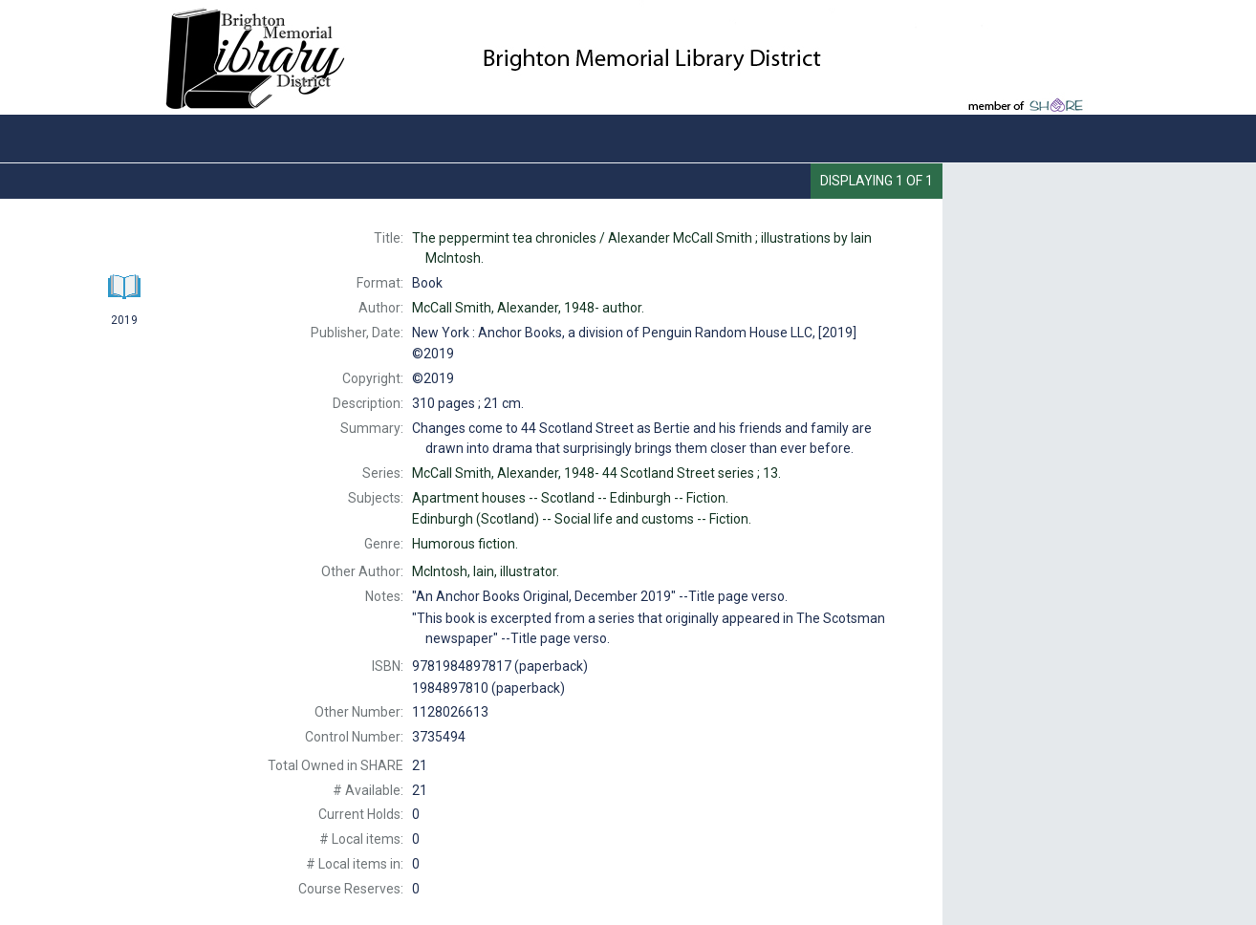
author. (528, 307)
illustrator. (485, 571)
